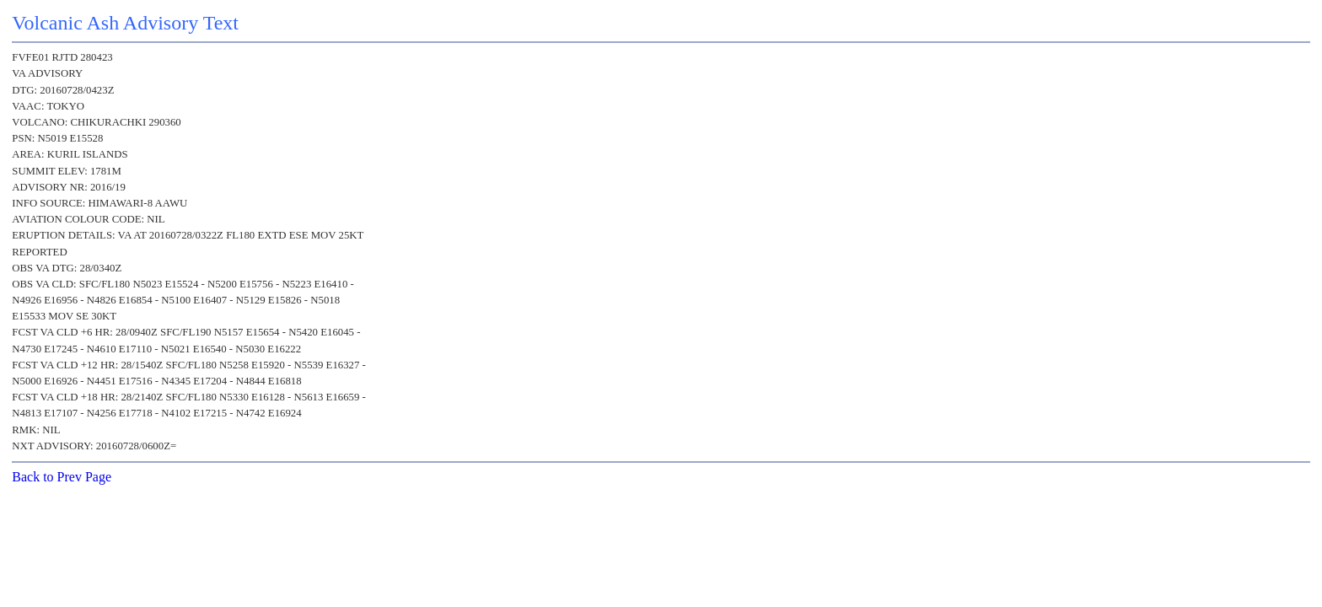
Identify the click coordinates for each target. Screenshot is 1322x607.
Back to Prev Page (61, 477)
